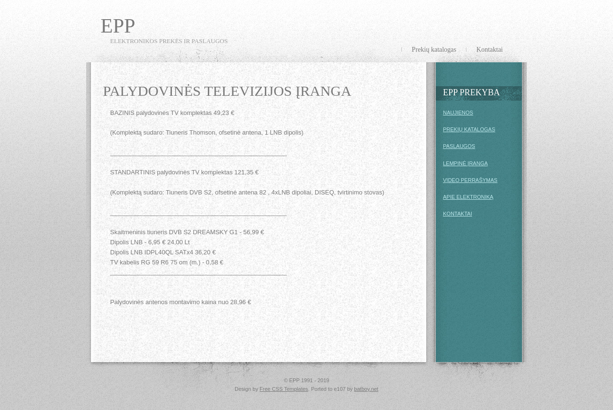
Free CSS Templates (284, 389)
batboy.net (366, 389)
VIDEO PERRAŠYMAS (470, 180)
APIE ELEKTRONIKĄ (468, 197)
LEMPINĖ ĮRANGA (465, 163)
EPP (118, 26)
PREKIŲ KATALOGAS (469, 129)
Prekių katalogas (434, 49)
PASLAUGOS (459, 146)
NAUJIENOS (458, 112)
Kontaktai (490, 49)
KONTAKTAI (457, 213)
